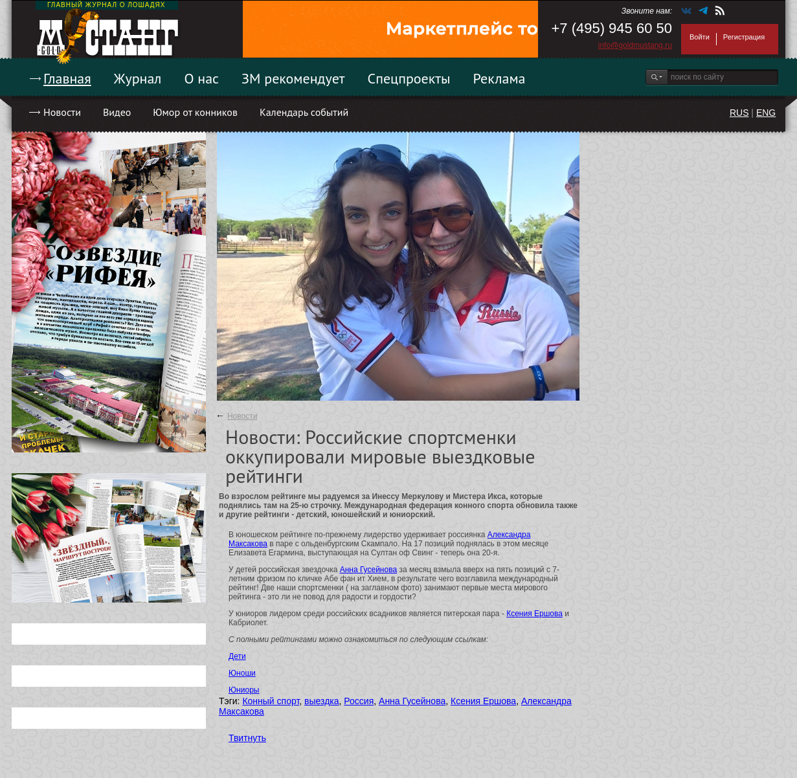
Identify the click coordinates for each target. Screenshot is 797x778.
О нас (201, 78)
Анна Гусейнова (368, 569)
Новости (62, 112)
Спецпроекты (409, 78)
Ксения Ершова (534, 613)
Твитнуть (247, 738)
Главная (67, 78)
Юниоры (244, 690)
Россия (359, 701)
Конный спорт (270, 701)
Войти (700, 37)
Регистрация (744, 37)
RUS (739, 112)
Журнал (138, 78)
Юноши (242, 673)
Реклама (499, 78)
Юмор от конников (195, 112)
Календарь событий (304, 112)
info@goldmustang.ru (635, 45)
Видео (117, 112)
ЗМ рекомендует (293, 78)
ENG (766, 112)
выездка (321, 701)
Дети (237, 656)
